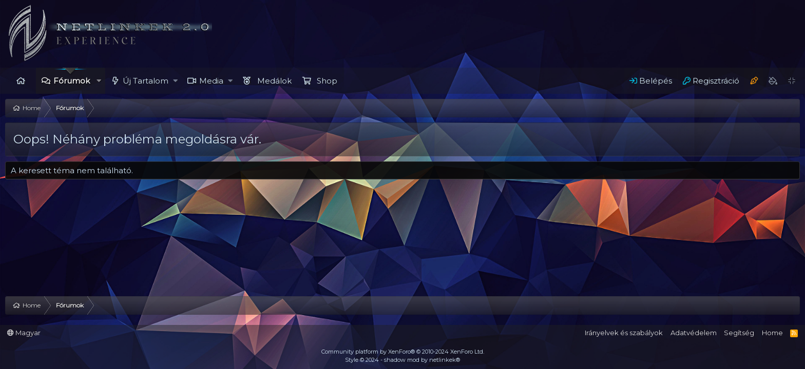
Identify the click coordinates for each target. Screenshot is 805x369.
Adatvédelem (693, 333)
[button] (98, 81)
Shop (327, 81)
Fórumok (71, 81)
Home (20, 81)
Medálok (274, 81)
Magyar (24, 333)
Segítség (739, 333)
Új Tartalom (145, 81)
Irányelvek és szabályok (624, 333)
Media (211, 81)
